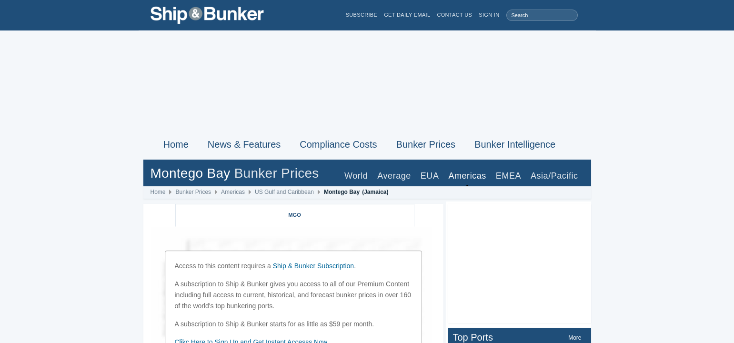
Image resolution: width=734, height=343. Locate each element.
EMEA (508, 176)
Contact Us (454, 15)
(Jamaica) (375, 192)
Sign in (489, 15)
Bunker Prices (426, 144)
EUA (430, 176)
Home (176, 144)
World (356, 176)
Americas (467, 176)
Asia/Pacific (554, 176)
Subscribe (362, 15)
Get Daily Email (407, 15)
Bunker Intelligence (514, 144)
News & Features (244, 144)
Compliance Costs (338, 144)
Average (394, 176)
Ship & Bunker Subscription (313, 266)
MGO (294, 215)
